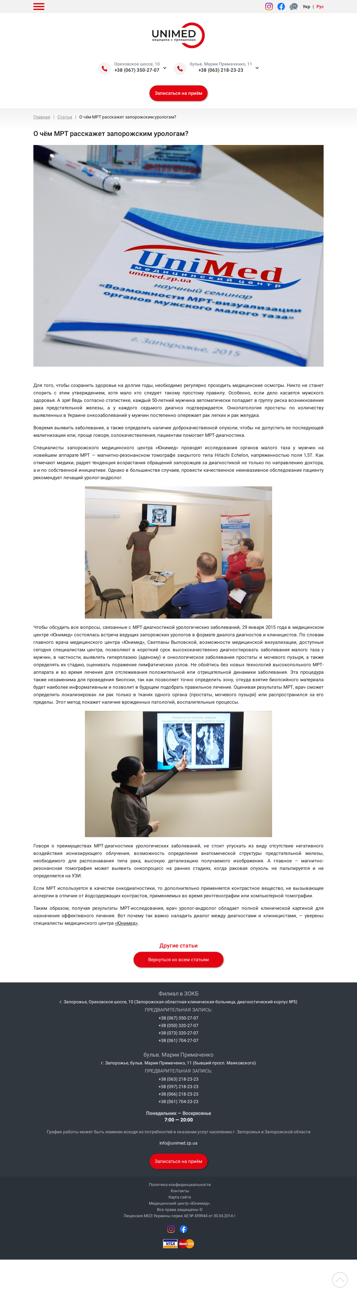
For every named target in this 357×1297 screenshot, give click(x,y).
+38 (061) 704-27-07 (178, 1040)
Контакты (180, 1191)
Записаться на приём (178, 93)
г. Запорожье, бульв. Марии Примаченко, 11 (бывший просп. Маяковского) (178, 1062)
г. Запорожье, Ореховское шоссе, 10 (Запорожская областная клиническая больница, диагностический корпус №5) (178, 1001)
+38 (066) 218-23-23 (178, 1094)
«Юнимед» (126, 923)
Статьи (64, 116)
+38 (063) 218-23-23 (220, 70)
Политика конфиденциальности (180, 1184)
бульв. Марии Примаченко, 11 (221, 63)
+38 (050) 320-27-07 (178, 1025)
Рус (320, 6)
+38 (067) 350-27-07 (137, 70)
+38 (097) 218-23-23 (178, 1086)
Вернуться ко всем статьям (178, 959)
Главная (41, 116)
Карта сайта (180, 1197)
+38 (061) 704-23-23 (178, 1101)
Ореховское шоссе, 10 (137, 63)
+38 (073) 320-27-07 (178, 1032)
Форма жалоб (295, 6)
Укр (306, 6)
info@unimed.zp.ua (178, 1142)
